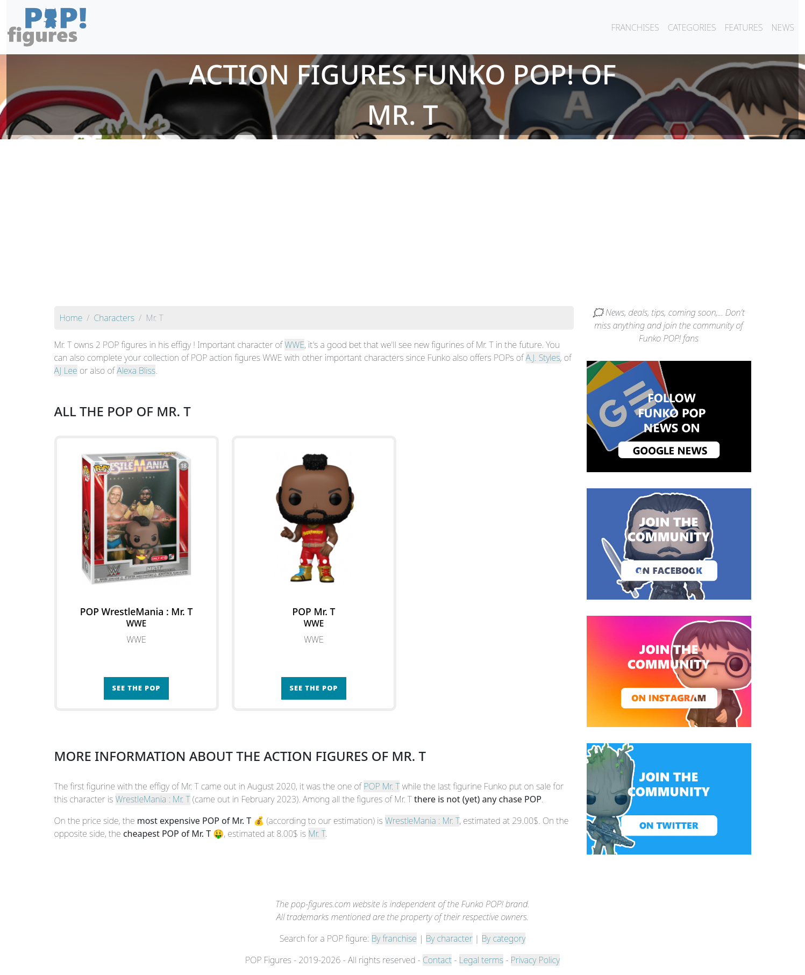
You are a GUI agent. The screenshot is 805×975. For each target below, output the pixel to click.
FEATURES (743, 27)
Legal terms (481, 960)
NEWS (782, 27)
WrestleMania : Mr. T (153, 799)
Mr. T (316, 833)
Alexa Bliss (136, 370)
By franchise (394, 938)
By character (449, 938)
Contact (437, 960)
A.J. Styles (543, 358)
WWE (294, 345)
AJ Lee (65, 370)
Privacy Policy (535, 960)
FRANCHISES (635, 27)
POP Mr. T (382, 786)
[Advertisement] (402, 225)
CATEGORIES (692, 27)
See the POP (136, 688)
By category (504, 938)
